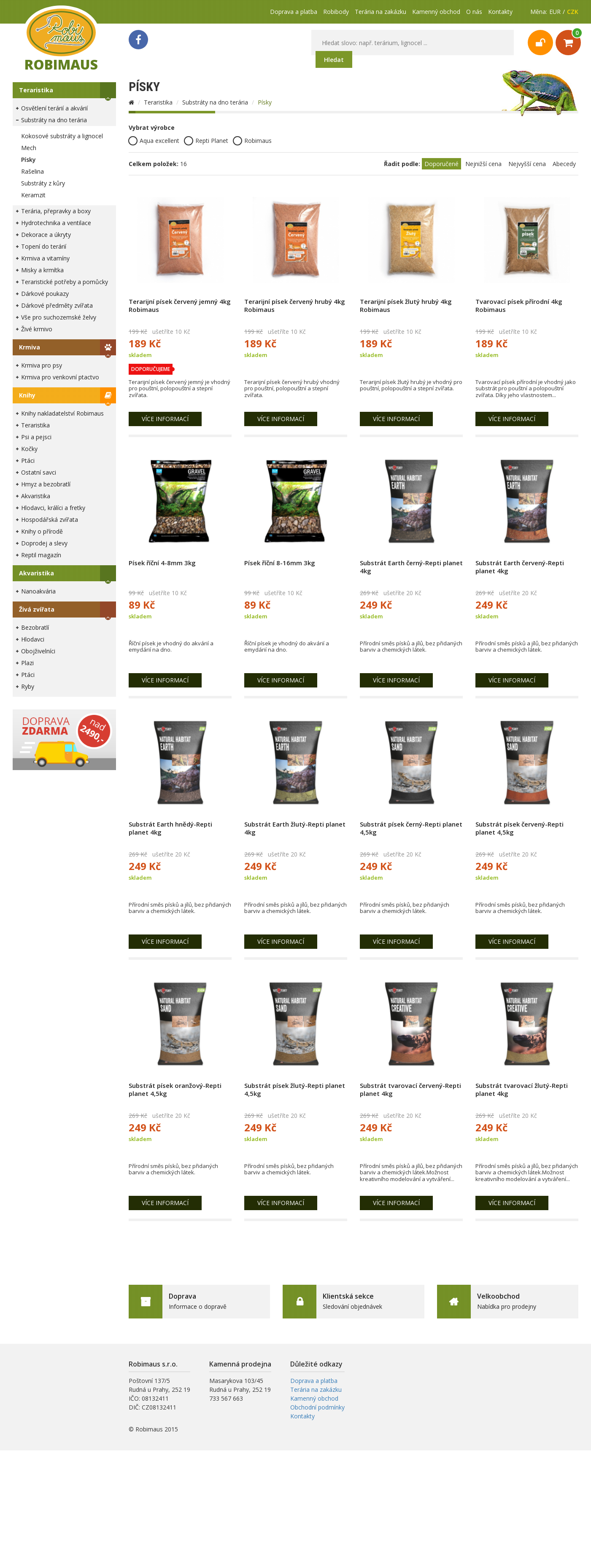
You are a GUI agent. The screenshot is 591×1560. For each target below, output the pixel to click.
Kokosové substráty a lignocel (62, 136)
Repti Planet (206, 140)
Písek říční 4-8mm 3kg (162, 562)
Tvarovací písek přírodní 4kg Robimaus (518, 305)
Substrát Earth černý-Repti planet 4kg (411, 566)
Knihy (27, 395)
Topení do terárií (43, 246)
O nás (474, 12)
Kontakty (500, 12)
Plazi (27, 663)
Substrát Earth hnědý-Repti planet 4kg (170, 828)
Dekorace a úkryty (46, 235)
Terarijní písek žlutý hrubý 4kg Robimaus (406, 305)
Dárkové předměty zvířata (57, 305)
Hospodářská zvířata (49, 520)
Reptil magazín (41, 555)
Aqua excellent (153, 140)
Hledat (334, 60)
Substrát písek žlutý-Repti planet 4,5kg (294, 1089)
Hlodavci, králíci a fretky (53, 508)
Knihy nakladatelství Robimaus (62, 413)
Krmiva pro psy (41, 365)
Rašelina (32, 171)
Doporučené (441, 164)
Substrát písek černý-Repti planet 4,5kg (411, 828)
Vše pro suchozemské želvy (58, 317)
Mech (28, 148)
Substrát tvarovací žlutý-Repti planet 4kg (521, 1089)
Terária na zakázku (380, 12)
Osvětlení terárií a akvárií (54, 108)
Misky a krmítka (42, 270)
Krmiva (29, 347)
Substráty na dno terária (54, 120)
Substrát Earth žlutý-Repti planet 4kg (294, 828)
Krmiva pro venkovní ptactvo (60, 377)
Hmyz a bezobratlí (45, 484)
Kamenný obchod (436, 12)
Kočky (29, 449)
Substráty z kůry (43, 183)
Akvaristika (35, 496)
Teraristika (36, 90)
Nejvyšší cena (527, 164)
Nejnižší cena (483, 164)
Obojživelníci (38, 651)
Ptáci (28, 460)
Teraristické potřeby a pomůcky (64, 282)
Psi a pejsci (36, 437)
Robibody (336, 12)
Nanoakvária (38, 591)
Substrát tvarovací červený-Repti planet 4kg (410, 1089)
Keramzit (33, 195)
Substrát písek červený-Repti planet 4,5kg (519, 828)
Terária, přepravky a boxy (56, 211)
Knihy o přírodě (42, 531)
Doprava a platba (293, 12)
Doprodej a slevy (44, 543)
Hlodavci (32, 639)
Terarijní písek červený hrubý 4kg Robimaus (294, 305)
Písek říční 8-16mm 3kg (279, 562)
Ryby (27, 686)
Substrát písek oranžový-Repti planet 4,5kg (175, 1089)
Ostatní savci (38, 472)
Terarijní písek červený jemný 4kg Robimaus (180, 305)
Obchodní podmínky (317, 1407)
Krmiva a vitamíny (45, 258)
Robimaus (252, 140)
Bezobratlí (35, 627)
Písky (28, 160)
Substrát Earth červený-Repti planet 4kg (519, 566)
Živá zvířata (36, 609)
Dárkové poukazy (45, 294)
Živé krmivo (36, 329)
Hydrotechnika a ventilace (56, 223)
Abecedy (564, 164)
